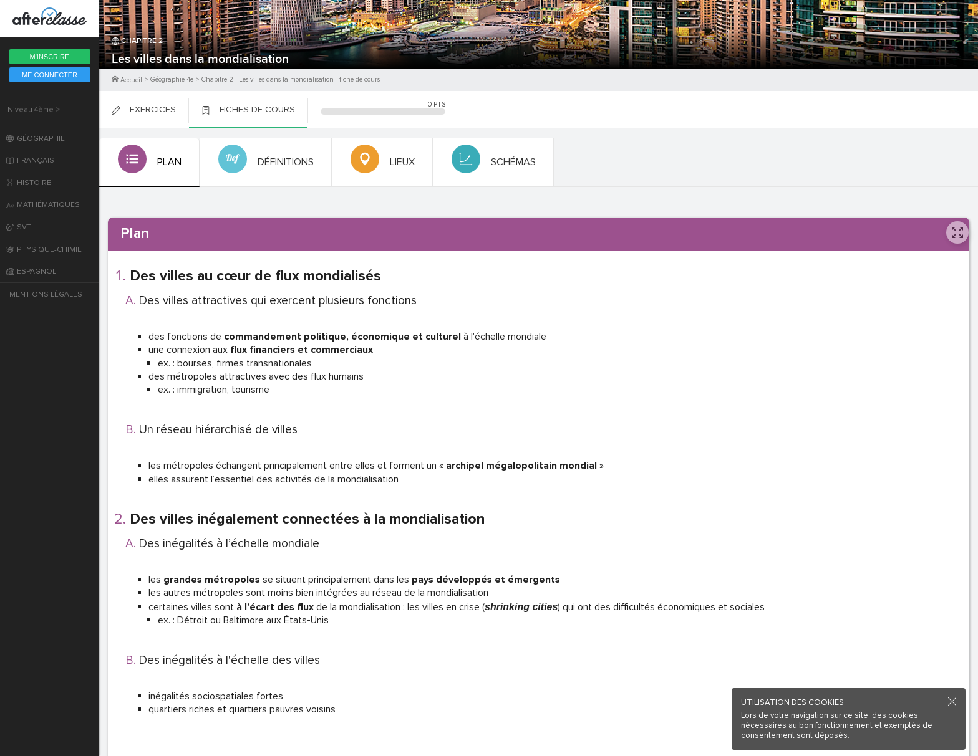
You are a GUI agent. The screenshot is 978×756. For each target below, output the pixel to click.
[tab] (148, 162)
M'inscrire (50, 56)
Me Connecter (49, 75)
